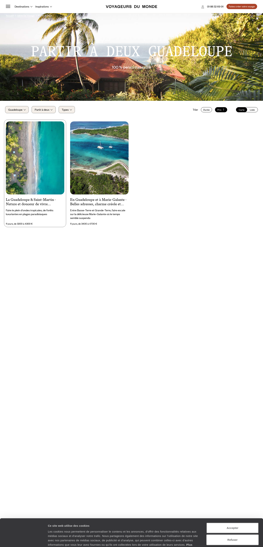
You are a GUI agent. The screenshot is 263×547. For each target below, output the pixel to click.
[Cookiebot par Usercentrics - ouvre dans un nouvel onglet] (24, 540)
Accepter (232, 503)
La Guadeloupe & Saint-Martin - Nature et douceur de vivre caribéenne (31, 203)
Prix (220, 110)
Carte (241, 110)
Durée (206, 110)
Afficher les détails (201, 539)
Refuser (232, 515)
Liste (251, 110)
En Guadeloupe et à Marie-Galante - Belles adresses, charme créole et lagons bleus (98, 203)
